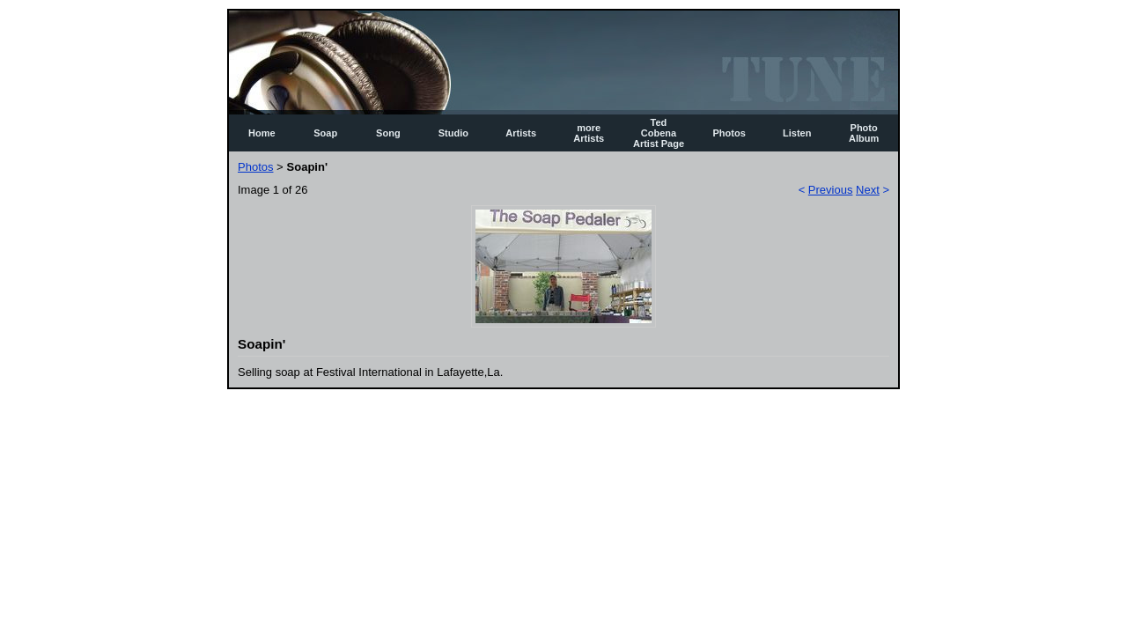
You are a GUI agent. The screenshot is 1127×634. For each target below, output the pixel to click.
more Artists (588, 133)
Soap (325, 133)
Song (388, 133)
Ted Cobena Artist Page (658, 133)
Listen (797, 133)
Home (262, 133)
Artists (520, 133)
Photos (729, 133)
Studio (453, 133)
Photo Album (864, 133)
